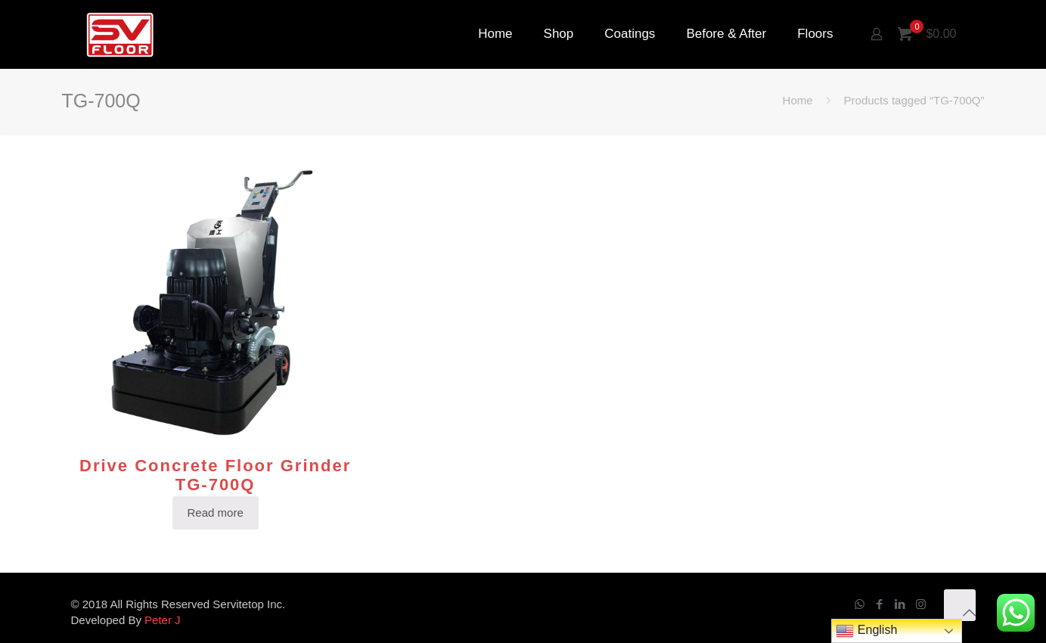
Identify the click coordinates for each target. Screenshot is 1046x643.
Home (798, 100)
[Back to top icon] (960, 605)
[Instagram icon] (921, 604)
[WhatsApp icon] (860, 604)
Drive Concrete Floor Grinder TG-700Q (215, 475)
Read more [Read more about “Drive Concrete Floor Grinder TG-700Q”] (216, 512)
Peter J (162, 619)
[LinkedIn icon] (900, 604)
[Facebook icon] (880, 604)
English (866, 631)
